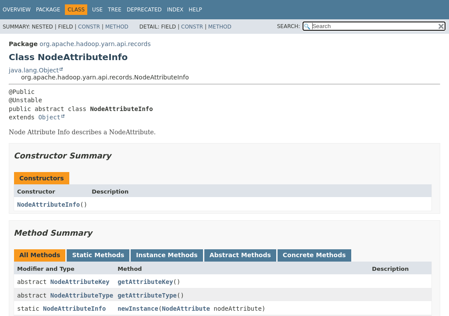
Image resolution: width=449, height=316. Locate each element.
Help (195, 10)
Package (48, 10)
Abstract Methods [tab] (240, 255)
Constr (89, 27)
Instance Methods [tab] (166, 255)
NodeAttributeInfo (48, 204)
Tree (114, 10)
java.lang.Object (34, 70)
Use (97, 10)
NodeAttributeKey (80, 281)
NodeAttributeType (81, 295)
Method (116, 27)
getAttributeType (147, 295)
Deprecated (144, 10)
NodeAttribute (186, 308)
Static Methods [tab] (98, 255)
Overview (17, 10)
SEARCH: (288, 26)
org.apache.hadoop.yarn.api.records (94, 43)
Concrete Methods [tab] (314, 255)
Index (175, 10)
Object (49, 117)
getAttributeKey (145, 281)
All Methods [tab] (39, 255)
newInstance (138, 308)
